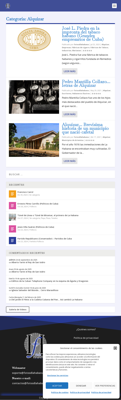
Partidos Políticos (37, 241)
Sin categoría (34, 195)
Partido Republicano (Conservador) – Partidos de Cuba (44, 238)
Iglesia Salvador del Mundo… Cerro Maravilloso (34, 290)
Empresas (66, 47)
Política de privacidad (80, 392)
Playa (43, 218)
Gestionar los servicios (57, 375)
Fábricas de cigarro (81, 47)
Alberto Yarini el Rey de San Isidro (28, 262)
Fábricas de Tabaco (99, 47)
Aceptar (57, 385)
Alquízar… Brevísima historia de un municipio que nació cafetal (85, 128)
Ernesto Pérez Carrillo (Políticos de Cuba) (37, 203)
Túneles (54, 218)
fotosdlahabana (81, 44)
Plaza (48, 218)
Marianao (76, 50)
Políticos (33, 206)
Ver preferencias (105, 385)
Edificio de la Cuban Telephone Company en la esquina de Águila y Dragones (49, 281)
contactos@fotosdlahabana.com (32, 383)
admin (12, 259)
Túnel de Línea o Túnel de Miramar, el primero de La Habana (47, 215)
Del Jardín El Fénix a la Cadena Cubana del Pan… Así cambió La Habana (46, 299)
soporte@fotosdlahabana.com (30, 373)
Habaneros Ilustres (81, 93)
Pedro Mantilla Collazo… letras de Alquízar (86, 83)
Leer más (70, 71)
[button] (115, 348)
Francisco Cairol (25, 192)
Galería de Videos (17, 309)
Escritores (66, 93)
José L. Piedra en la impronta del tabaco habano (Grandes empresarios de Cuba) (83, 33)
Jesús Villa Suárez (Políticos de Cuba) (35, 227)
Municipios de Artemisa (72, 140)
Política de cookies (60, 392)
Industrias (66, 50)
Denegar (81, 385)
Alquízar (105, 44)
